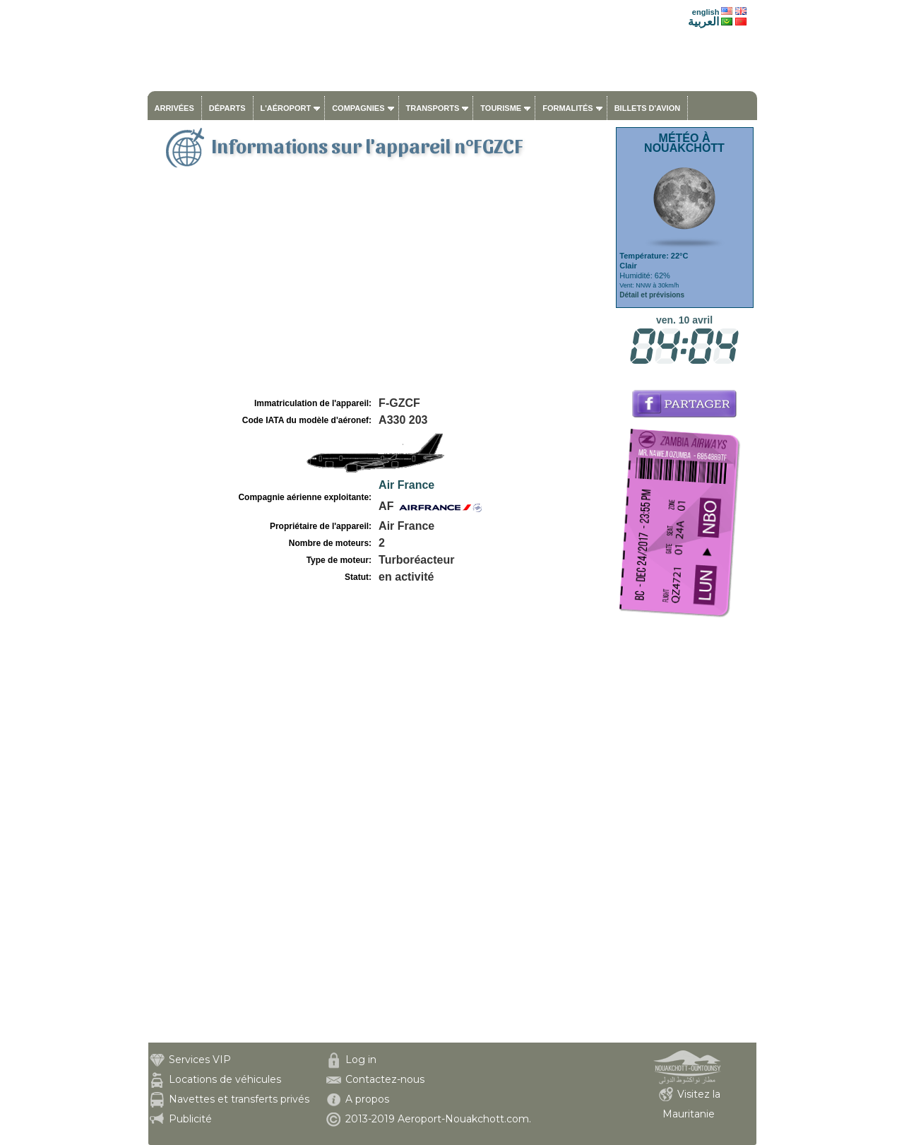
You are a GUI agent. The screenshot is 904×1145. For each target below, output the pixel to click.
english (706, 12)
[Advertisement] (380, 288)
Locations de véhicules (225, 1079)
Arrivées (174, 108)
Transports (433, 108)
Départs (227, 108)
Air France (406, 485)
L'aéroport (286, 108)
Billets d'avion (647, 108)
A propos (367, 1099)
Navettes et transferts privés (239, 1099)
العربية (703, 22)
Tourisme (500, 108)
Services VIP (200, 1059)
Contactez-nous (384, 1079)
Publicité (190, 1119)
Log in (360, 1059)
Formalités (567, 108)
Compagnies (358, 108)
